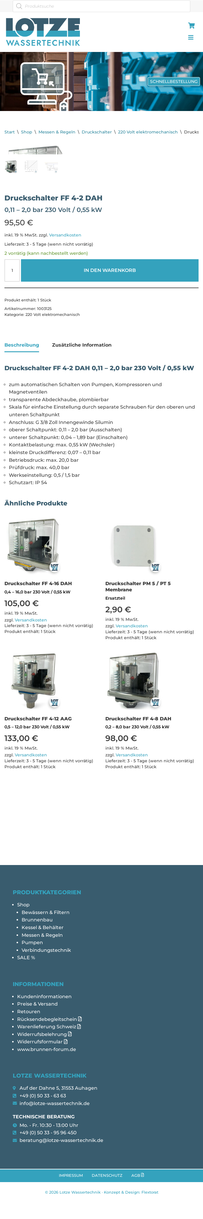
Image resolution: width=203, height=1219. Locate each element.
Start (9, 132)
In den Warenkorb (110, 332)
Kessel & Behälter (43, 927)
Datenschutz (107, 1175)
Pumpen (32, 942)
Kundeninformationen (44, 996)
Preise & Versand (37, 1004)
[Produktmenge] (12, 332)
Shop (26, 132)
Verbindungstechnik (46, 950)
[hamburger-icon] (190, 26)
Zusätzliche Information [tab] (82, 406)
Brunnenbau (37, 920)
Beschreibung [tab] (21, 406)
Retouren (28, 1011)
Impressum (71, 1175)
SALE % (26, 958)
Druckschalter (97, 132)
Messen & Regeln (56, 132)
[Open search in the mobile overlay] (101, 6)
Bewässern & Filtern (46, 912)
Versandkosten (65, 296)
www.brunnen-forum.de (46, 1049)
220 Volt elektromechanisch (148, 132)
